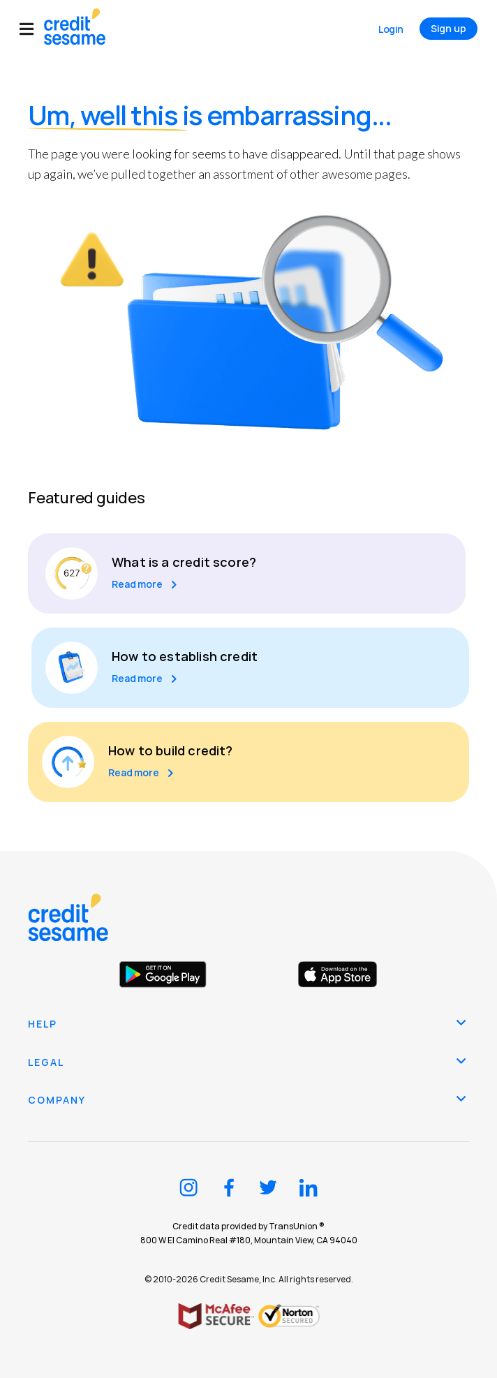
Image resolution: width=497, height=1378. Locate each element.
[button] (32, 29)
